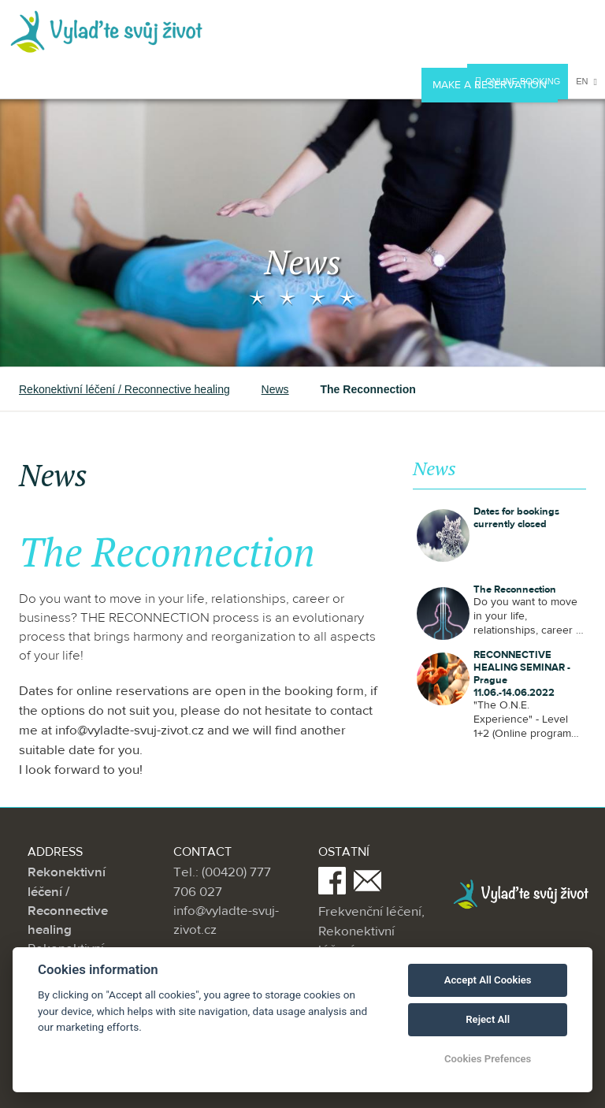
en (586, 81)
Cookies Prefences (487, 1059)
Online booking (517, 83)
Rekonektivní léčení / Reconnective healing (124, 389)
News (275, 389)
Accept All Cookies (488, 980)
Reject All (488, 1019)
